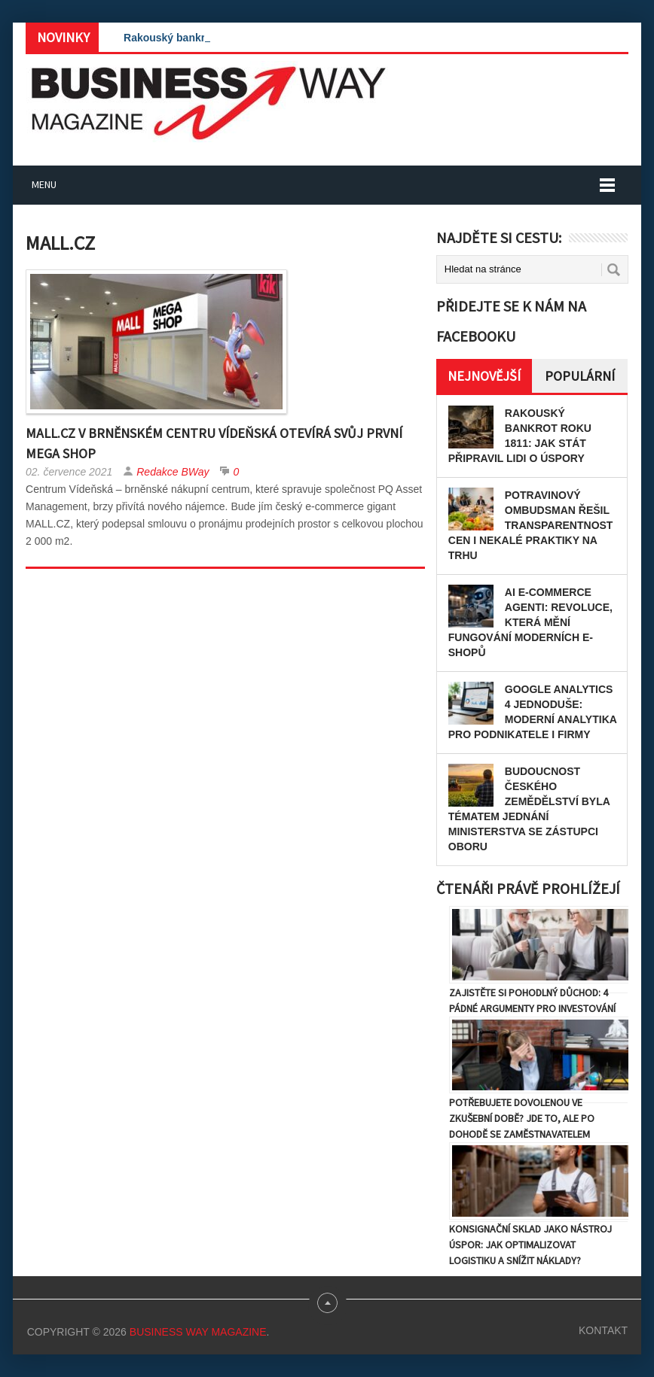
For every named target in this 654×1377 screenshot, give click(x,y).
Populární (580, 376)
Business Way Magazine (198, 1332)
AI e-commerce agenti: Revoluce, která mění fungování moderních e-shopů (530, 622)
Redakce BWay (172, 472)
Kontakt (603, 1330)
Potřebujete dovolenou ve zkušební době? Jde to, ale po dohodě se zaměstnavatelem (521, 1118)
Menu (44, 184)
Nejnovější (484, 376)
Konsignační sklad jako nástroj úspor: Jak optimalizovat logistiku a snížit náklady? (530, 1244)
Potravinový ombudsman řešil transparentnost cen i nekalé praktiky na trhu (530, 525)
